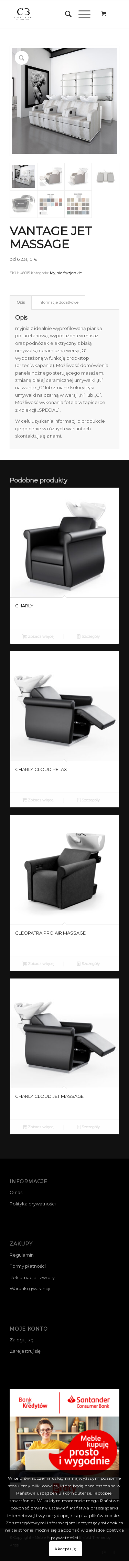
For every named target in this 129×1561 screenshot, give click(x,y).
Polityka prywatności (33, 1203)
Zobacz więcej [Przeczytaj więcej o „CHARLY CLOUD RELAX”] (38, 800)
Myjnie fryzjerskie (66, 272)
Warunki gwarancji (30, 1288)
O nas (16, 1192)
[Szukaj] (65, 14)
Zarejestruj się (25, 1351)
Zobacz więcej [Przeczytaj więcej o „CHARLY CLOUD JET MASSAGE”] (38, 1127)
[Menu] (81, 14)
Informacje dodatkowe (58, 302)
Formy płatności (28, 1266)
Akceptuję (65, 1548)
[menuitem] (65, 14)
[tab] (21, 302)
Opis (21, 302)
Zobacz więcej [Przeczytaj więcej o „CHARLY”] (38, 636)
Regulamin (22, 1255)
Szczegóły (88, 636)
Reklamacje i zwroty (32, 1277)
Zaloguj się (21, 1339)
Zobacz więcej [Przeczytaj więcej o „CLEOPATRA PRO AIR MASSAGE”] (38, 964)
